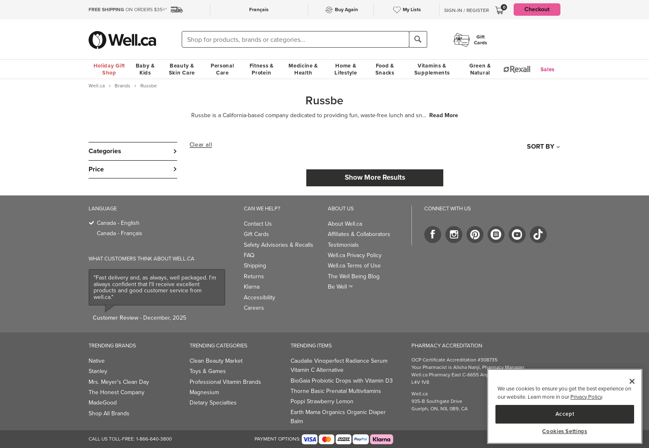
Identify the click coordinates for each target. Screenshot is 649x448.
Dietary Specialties (213, 402)
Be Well (340, 286)
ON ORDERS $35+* (128, 9)
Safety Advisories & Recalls (278, 245)
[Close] (632, 381)
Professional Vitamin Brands (225, 382)
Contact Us (258, 223)
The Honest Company (116, 392)
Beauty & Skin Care (182, 69)
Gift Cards (256, 234)
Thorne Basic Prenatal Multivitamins (336, 391)
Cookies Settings (564, 431)
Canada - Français (119, 233)
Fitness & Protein (262, 69)
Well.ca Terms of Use (354, 265)
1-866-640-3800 (154, 439)
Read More (443, 115)
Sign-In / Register (466, 10)
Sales (548, 69)
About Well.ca (345, 223)
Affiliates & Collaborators (359, 234)
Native (97, 360)
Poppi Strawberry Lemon (322, 401)
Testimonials (343, 245)
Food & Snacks (384, 69)
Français (259, 9)
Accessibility (259, 297)
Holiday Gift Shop (109, 69)
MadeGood (103, 402)
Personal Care (222, 69)
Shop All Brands (109, 413)
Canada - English (118, 223)
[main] (564, 406)
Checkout (537, 9)
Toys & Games (208, 371)
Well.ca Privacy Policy (355, 255)
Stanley (98, 371)
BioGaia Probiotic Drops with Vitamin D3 (342, 380)
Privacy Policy (586, 397)
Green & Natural (480, 69)
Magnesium (204, 392)
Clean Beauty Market (216, 360)
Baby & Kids (145, 69)
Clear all (201, 144)
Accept (564, 414)
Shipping (255, 265)
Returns (254, 276)
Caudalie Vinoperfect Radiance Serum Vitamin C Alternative (339, 365)
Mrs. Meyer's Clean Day (119, 382)
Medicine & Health (303, 69)
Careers (254, 307)
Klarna (252, 286)
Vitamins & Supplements (432, 69)
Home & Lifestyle (345, 69)
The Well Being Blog (354, 276)
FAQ (249, 255)
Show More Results (375, 177)
